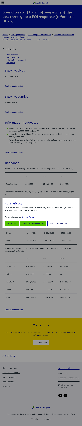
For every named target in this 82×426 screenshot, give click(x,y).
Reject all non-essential (33, 223)
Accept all (12, 223)
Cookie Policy (28, 217)
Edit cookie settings (58, 223)
